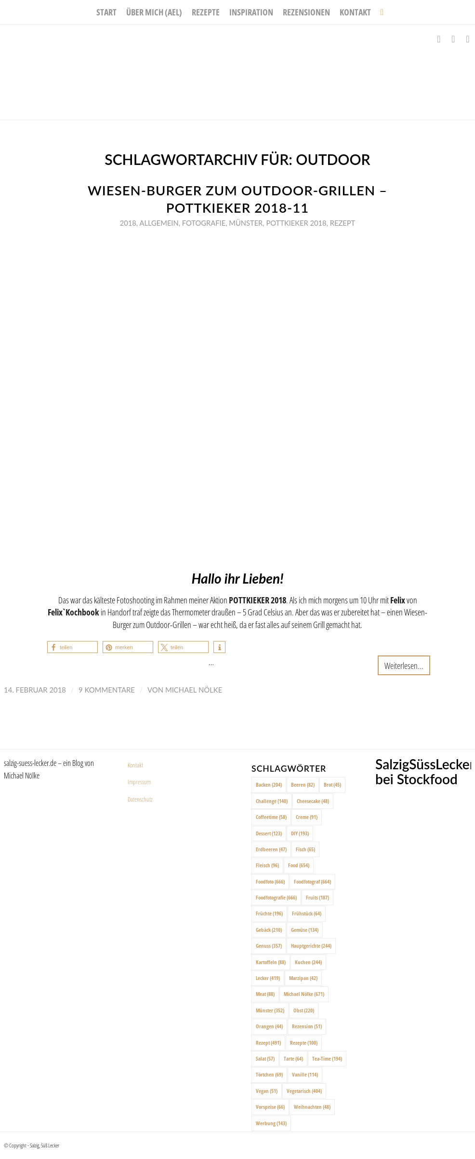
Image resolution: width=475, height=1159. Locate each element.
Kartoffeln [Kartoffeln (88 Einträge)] (271, 962)
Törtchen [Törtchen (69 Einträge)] (269, 1074)
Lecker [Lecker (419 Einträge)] (268, 978)
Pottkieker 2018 (296, 222)
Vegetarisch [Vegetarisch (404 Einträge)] (304, 1090)
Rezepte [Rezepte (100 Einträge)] (303, 1042)
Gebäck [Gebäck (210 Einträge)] (269, 929)
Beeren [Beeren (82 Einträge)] (303, 784)
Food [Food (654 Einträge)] (298, 865)
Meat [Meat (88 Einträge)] (265, 993)
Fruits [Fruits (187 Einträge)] (317, 897)
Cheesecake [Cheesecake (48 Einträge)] (313, 800)
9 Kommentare (107, 689)
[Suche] (379, 12)
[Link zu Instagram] (453, 39)
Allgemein (158, 222)
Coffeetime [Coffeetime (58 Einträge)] (271, 816)
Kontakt (135, 765)
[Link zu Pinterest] (468, 39)
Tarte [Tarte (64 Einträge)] (293, 1058)
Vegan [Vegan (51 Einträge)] (266, 1090)
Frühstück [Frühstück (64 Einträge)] (306, 913)
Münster (246, 222)
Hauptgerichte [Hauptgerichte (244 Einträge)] (311, 945)
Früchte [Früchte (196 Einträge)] (269, 913)
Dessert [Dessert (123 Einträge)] (269, 833)
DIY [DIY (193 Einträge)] (300, 833)
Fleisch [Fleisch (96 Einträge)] (267, 865)
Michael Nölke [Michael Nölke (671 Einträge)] (304, 993)
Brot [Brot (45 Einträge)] (332, 784)
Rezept (343, 222)
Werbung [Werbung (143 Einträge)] (271, 1123)
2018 (128, 222)
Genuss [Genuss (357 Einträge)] (269, 945)
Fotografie (203, 222)
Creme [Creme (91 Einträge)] (306, 816)
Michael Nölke (193, 689)
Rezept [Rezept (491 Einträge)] (268, 1042)
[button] (72, 647)
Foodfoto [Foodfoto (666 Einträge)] (270, 881)
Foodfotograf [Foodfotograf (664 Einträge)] (312, 881)
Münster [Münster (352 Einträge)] (270, 1010)
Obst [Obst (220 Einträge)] (303, 1010)
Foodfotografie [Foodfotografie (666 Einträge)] (276, 897)
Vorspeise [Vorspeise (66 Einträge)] (270, 1106)
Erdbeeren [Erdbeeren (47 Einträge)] (271, 849)
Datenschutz (140, 799)
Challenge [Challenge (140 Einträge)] (272, 800)
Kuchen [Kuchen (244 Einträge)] (308, 962)
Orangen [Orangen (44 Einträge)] (269, 1026)
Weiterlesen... (403, 665)
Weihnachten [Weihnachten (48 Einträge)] (312, 1106)
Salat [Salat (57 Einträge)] (265, 1058)
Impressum (139, 781)
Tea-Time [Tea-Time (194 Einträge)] (327, 1058)
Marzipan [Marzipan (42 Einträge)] (303, 978)
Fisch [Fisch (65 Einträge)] (305, 849)
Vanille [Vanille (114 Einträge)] (305, 1074)
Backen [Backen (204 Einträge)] (269, 784)
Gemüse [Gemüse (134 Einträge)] (304, 929)
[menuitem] (106, 12)
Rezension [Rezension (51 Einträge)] (307, 1026)
